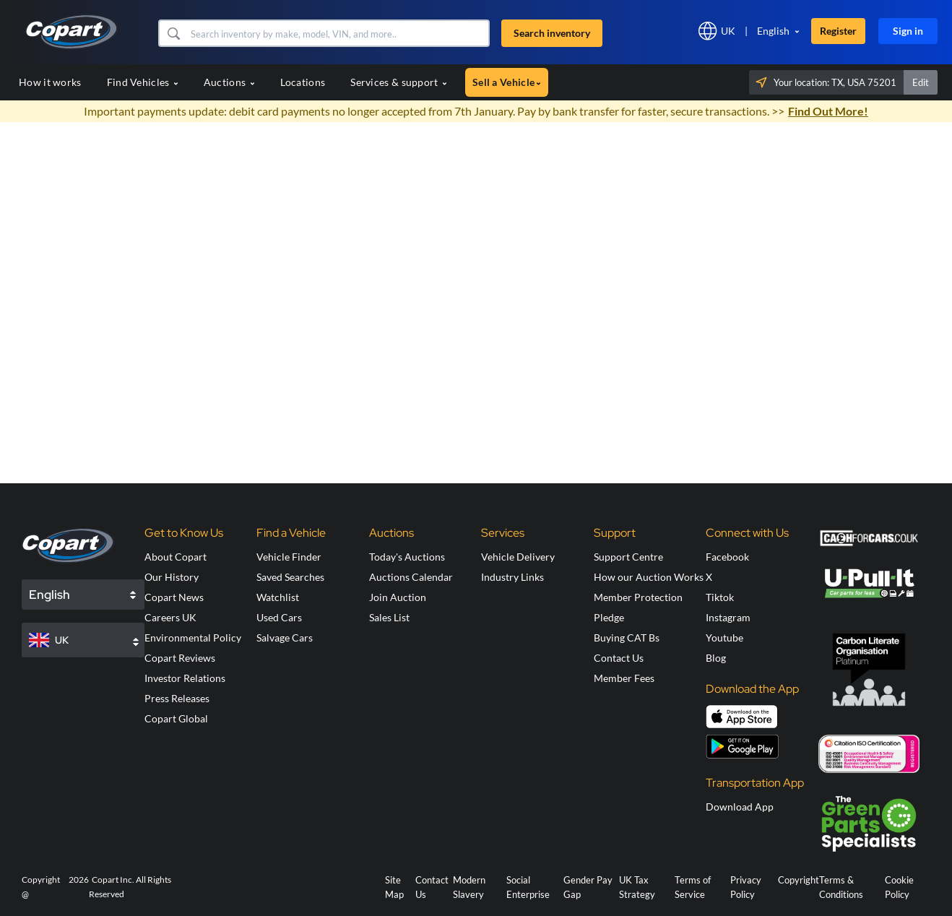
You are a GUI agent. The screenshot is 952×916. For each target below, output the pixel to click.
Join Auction (397, 597)
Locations (303, 82)
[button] (173, 33)
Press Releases (176, 698)
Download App (740, 806)
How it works (50, 82)
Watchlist (277, 597)
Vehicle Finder (288, 556)
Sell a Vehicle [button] (506, 82)
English (773, 31)
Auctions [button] (229, 82)
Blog (716, 658)
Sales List (389, 617)
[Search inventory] (338, 33)
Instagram (728, 617)
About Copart (175, 556)
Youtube (724, 637)
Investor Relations (184, 678)
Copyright (798, 880)
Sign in (908, 31)
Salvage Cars (284, 637)
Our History (171, 577)
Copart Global (176, 718)
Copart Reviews (179, 658)
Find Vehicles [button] (142, 82)
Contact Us (619, 658)
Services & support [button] (398, 82)
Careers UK (170, 617)
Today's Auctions (407, 556)
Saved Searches (290, 577)
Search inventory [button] (552, 33)
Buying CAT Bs (626, 637)
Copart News (174, 597)
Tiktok (720, 597)
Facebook (727, 556)
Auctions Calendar (411, 577)
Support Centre (628, 556)
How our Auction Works (649, 577)
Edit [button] (920, 82)
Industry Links (512, 577)
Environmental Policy (192, 637)
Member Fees (624, 678)
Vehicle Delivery (518, 556)
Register (838, 31)
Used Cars (279, 617)
